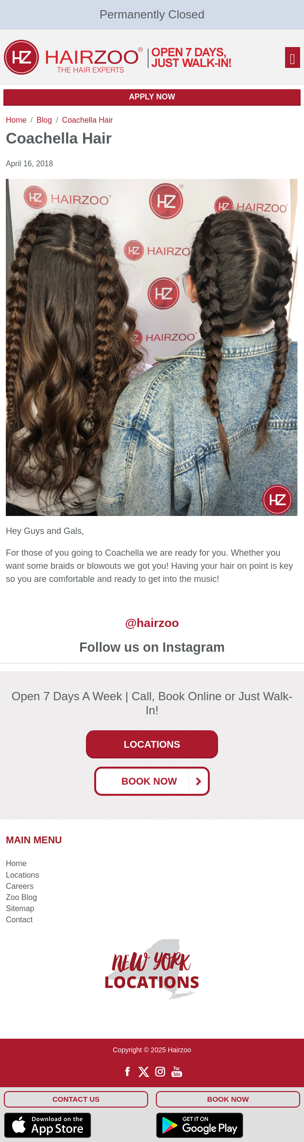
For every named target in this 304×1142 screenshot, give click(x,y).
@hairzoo (152, 622)
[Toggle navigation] (292, 57)
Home (16, 863)
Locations (152, 744)
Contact (19, 920)
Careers (20, 886)
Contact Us (76, 1099)
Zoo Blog (21, 897)
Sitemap (20, 908)
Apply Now (152, 97)
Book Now (164, 781)
